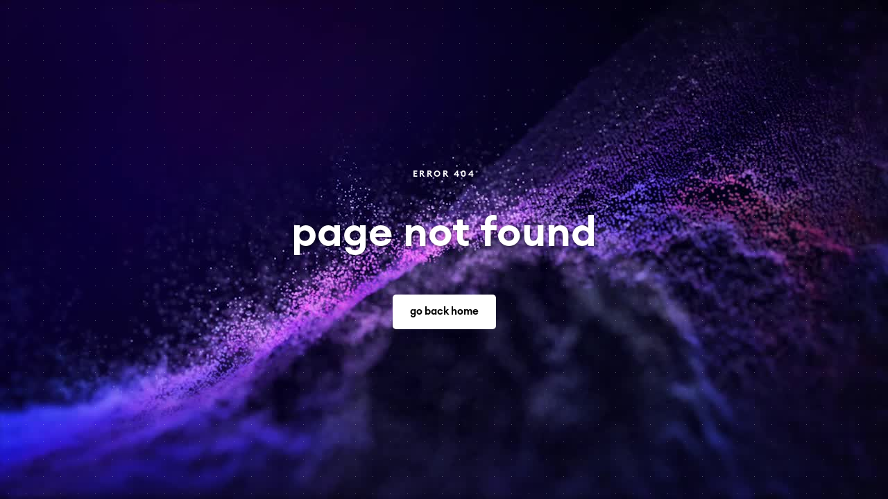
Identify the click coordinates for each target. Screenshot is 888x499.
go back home (444, 311)
